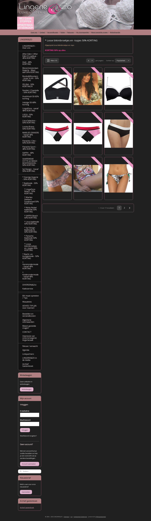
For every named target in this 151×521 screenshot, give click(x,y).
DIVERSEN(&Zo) (29, 284)
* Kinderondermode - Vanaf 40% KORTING (30, 275)
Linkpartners (28, 354)
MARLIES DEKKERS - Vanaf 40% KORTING (30, 134)
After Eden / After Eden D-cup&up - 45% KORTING (30, 56)
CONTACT (26, 332)
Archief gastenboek (27, 507)
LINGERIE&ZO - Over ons (29, 47)
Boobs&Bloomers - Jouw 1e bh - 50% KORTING (30, 78)
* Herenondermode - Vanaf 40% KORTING (30, 265)
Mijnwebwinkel (101, 517)
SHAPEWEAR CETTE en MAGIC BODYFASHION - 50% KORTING (30, 162)
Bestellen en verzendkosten (29, 314)
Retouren (70, 32)
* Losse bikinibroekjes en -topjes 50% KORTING (30, 247)
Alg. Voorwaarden (82, 32)
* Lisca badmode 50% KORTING (31, 222)
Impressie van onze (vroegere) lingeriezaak (29, 338)
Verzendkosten (52, 32)
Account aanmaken (29, 464)
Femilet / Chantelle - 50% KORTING (30, 91)
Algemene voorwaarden (28, 321)
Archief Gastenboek (27, 365)
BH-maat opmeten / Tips (30, 296)
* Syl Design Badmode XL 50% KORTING (30, 229)
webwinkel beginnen (80, 517)
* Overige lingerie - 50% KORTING (30, 178)
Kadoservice (27, 288)
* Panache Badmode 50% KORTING (30, 238)
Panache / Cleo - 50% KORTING (29, 141)
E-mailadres (24, 411)
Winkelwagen (26, 389)
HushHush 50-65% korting (30, 97)
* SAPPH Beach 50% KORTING (31, 216)
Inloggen (25, 430)
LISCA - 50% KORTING (27, 115)
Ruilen (63, 32)
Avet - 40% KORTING (27, 63)
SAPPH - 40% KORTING (28, 154)
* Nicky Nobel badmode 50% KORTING (30, 209)
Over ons (34, 32)
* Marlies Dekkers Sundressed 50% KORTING (31, 200)
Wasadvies (27, 301)
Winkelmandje (115, 32)
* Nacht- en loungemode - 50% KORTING (30, 256)
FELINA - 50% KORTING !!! (28, 85)
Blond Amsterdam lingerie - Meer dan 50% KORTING (30, 70)
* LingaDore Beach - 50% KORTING (29, 191)
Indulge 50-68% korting (29, 103)
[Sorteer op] (123, 61)
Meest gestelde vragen (99, 32)
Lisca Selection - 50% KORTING (29, 121)
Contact (42, 32)
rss (71, 517)
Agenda (25, 350)
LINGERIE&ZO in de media (29, 359)
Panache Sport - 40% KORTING (29, 148)
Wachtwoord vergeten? (28, 436)
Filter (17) (52, 60)
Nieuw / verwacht (30, 346)
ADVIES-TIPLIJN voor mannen (29, 306)
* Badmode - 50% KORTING (30, 184)
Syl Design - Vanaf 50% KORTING (30, 170)
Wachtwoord (25, 420)
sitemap (66, 517)
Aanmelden (26, 492)
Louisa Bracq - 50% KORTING (28, 127)
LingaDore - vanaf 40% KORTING (30, 109)
